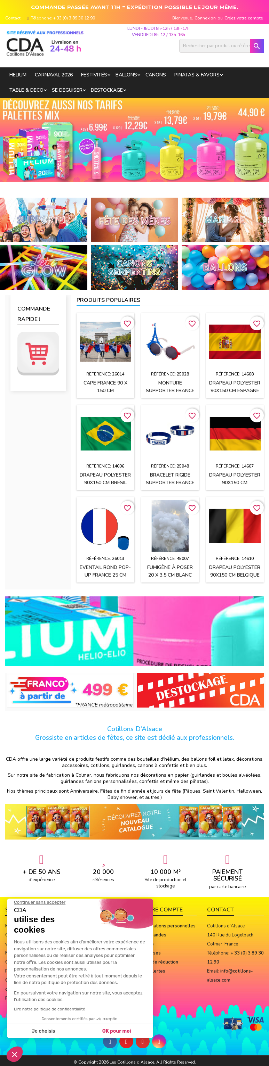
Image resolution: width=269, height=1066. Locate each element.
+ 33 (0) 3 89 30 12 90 (74, 18)
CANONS (155, 75)
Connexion (205, 18)
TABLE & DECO (26, 90)
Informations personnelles (168, 926)
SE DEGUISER (67, 90)
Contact (13, 18)
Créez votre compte (243, 18)
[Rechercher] (221, 46)
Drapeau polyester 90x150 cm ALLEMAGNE (234, 483)
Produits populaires (108, 300)
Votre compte (161, 910)
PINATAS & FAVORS (197, 75)
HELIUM (17, 75)
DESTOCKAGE (107, 90)
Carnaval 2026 (54, 75)
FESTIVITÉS (94, 75)
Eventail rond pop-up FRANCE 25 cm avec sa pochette (105, 575)
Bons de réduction (159, 962)
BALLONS (126, 75)
